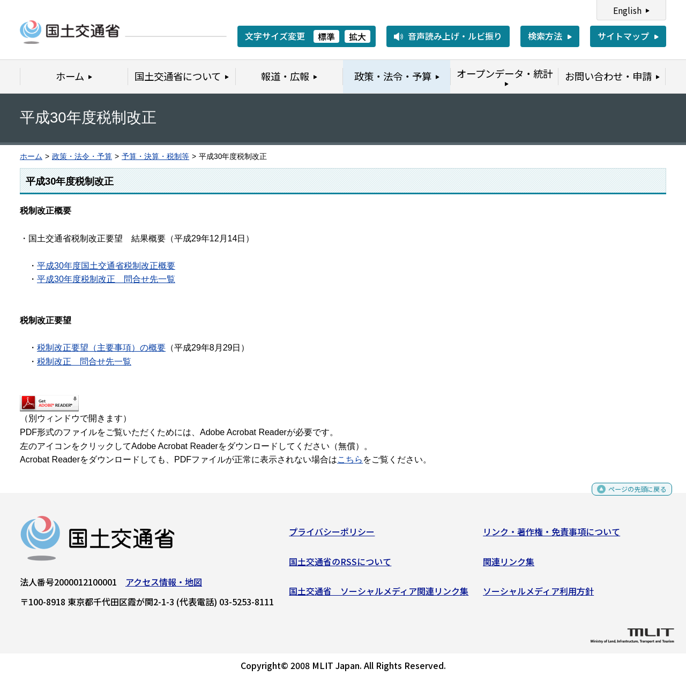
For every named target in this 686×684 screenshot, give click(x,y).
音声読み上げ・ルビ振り (455, 35)
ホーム (31, 157)
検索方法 (545, 35)
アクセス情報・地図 (163, 586)
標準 (326, 36)
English (627, 10)
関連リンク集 (508, 565)
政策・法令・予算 (82, 157)
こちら (350, 459)
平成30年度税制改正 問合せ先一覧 (106, 279)
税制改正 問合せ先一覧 (84, 361)
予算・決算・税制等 (155, 157)
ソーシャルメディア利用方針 (538, 595)
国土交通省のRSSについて (340, 565)
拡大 (357, 36)
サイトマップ (623, 35)
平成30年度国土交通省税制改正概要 (106, 265)
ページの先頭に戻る (628, 497)
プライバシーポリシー (332, 535)
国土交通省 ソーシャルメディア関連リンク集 (378, 595)
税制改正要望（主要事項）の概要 (101, 347)
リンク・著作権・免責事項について (551, 535)
